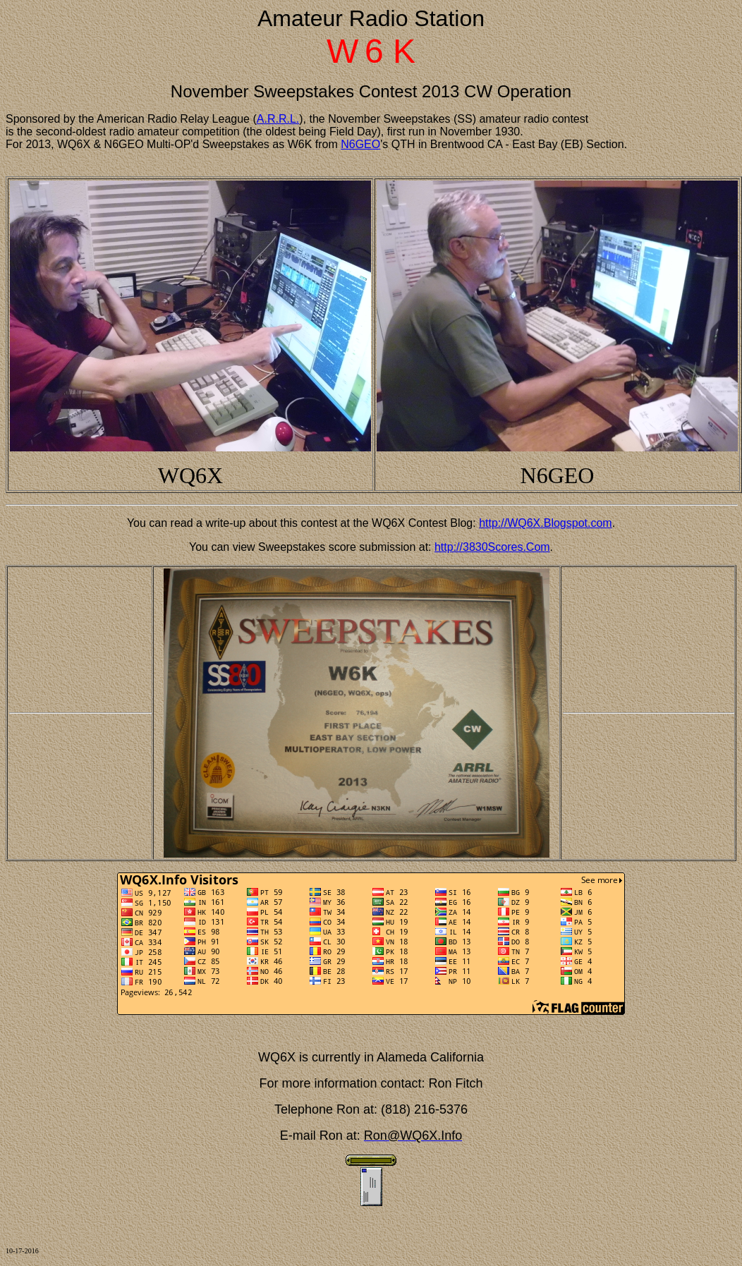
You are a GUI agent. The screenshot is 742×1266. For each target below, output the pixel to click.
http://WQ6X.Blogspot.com (545, 523)
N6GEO (360, 144)
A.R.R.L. (278, 119)
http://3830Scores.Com (492, 547)
